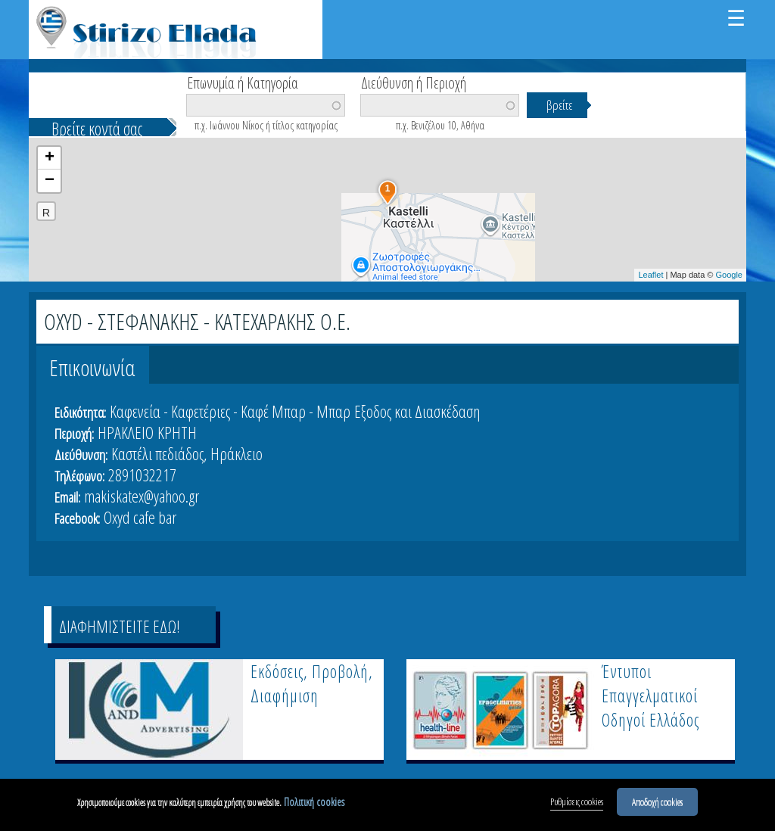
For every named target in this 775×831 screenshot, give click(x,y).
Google (729, 274)
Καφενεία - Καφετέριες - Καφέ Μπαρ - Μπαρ (230, 411)
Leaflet (650, 274)
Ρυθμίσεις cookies (576, 801)
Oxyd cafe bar (140, 517)
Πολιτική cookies (314, 802)
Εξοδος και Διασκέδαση (417, 411)
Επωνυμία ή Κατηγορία (242, 82)
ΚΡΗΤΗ (177, 432)
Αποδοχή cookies (657, 801)
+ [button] (49, 158)
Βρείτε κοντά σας (96, 129)
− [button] (49, 181)
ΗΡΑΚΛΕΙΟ (126, 432)
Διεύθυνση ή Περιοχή (413, 82)
